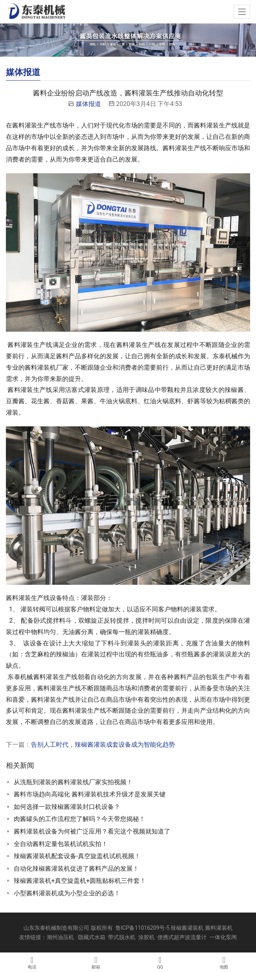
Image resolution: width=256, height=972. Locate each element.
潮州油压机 (60, 937)
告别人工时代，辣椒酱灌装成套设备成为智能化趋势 (103, 744)
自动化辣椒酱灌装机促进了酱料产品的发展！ (76, 868)
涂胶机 (146, 937)
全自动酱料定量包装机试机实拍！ (61, 844)
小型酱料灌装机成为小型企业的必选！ (67, 893)
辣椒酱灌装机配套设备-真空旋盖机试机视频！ (77, 856)
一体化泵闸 (223, 937)
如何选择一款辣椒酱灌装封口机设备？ (67, 806)
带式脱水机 (121, 937)
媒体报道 (88, 104)
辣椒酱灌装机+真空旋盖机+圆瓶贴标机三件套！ (80, 880)
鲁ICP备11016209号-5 (142, 928)
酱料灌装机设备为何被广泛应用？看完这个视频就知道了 (92, 831)
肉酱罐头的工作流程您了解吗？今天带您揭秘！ (79, 819)
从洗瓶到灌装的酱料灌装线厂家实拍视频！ (73, 782)
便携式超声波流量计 (182, 937)
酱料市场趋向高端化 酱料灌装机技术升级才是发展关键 (90, 794)
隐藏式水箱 (91, 937)
